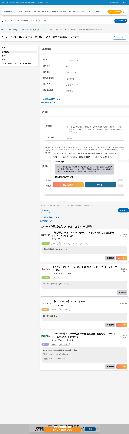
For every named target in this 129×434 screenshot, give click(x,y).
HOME (2, 30)
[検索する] (124, 11)
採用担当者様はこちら (116, 2)
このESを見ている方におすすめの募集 (16, 63)
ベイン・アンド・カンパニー (53, 30)
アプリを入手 (121, 21)
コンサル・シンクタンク (30, 30)
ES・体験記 (13, 30)
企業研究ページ (48, 102)
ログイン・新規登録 (114, 11)
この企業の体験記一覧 (51, 99)
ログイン (100, 185)
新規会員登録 (68, 185)
